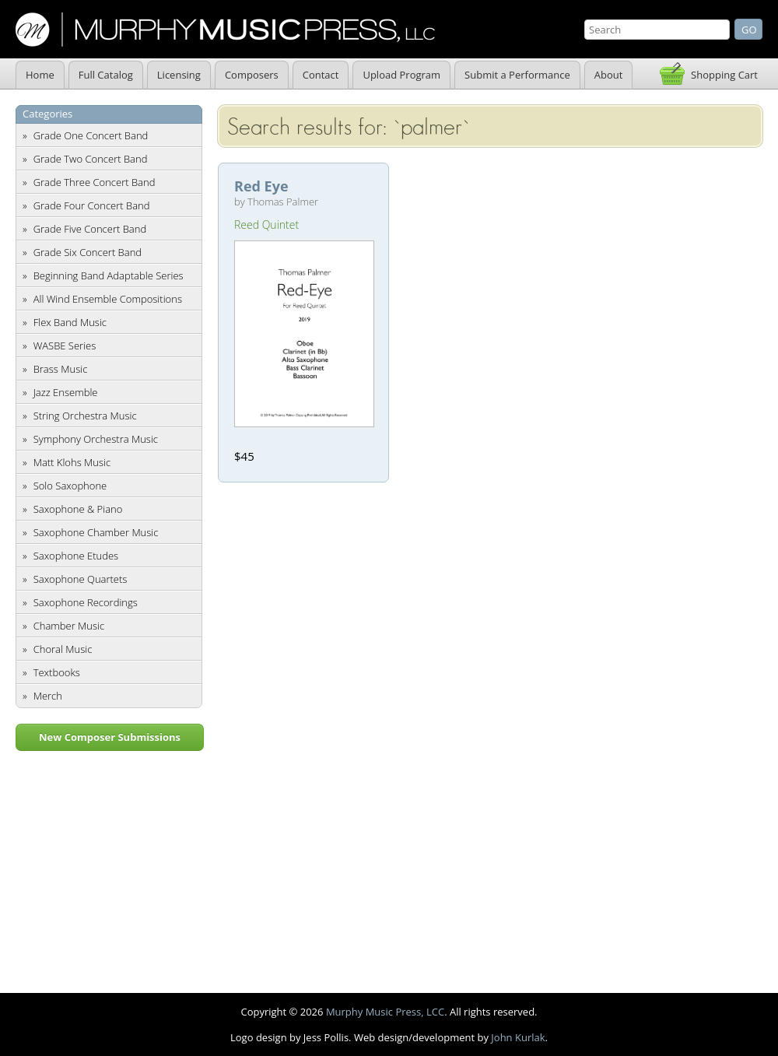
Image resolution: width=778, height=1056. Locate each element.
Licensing (179, 75)
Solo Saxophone (70, 486)
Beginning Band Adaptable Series (108, 275)
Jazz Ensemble (65, 392)
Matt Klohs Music (71, 462)
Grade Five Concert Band (89, 229)
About (608, 75)
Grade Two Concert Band (90, 159)
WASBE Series (64, 346)
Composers (252, 75)
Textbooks (56, 672)
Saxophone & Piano (78, 509)
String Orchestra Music (85, 416)
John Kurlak (518, 1037)
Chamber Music (69, 626)
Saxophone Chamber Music (96, 532)
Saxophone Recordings (85, 602)
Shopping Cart (724, 75)
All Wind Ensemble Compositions (107, 299)
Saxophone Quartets (80, 579)
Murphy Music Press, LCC (385, 1012)
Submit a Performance (517, 75)
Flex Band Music (70, 322)
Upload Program (401, 75)
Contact (321, 75)
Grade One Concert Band (91, 135)
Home (40, 75)
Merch (47, 696)
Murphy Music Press (225, 29)
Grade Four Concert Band (91, 205)
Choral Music (63, 649)
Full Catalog (106, 75)
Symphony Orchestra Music (95, 439)
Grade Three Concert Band (94, 182)
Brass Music (60, 369)
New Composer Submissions (109, 737)
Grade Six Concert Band (87, 252)
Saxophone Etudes (75, 556)
